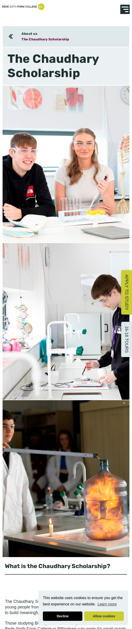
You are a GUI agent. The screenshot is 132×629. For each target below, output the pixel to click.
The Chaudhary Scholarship (45, 39)
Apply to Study (126, 292)
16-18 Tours (126, 339)
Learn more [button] (107, 604)
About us (29, 34)
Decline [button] (63, 616)
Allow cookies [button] (104, 616)
